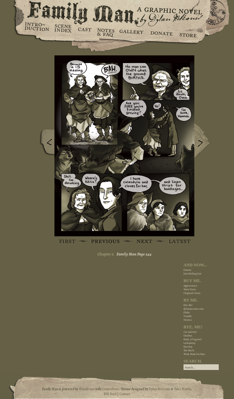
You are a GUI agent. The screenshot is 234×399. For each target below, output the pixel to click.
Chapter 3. (106, 254)
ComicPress (110, 389)
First (67, 241)
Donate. (188, 270)
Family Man (117, 11)
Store (188, 32)
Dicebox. (188, 335)
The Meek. (189, 350)
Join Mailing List (192, 273)
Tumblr (188, 316)
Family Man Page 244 (134, 254)
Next (203, 141)
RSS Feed (110, 394)
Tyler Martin (182, 389)
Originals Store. (192, 293)
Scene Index (63, 32)
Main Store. (190, 289)
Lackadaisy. (190, 343)
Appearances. (191, 285)
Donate (160, 32)
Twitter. (188, 320)
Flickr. (187, 312)
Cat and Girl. (190, 332)
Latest (177, 241)
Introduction (37, 28)
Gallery (131, 32)
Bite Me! (188, 305)
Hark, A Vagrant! (193, 339)
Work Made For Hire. (195, 354)
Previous (45, 143)
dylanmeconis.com (194, 309)
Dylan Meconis (159, 389)
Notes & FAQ (105, 32)
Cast (84, 32)
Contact (124, 394)
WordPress (87, 389)
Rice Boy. (188, 347)
